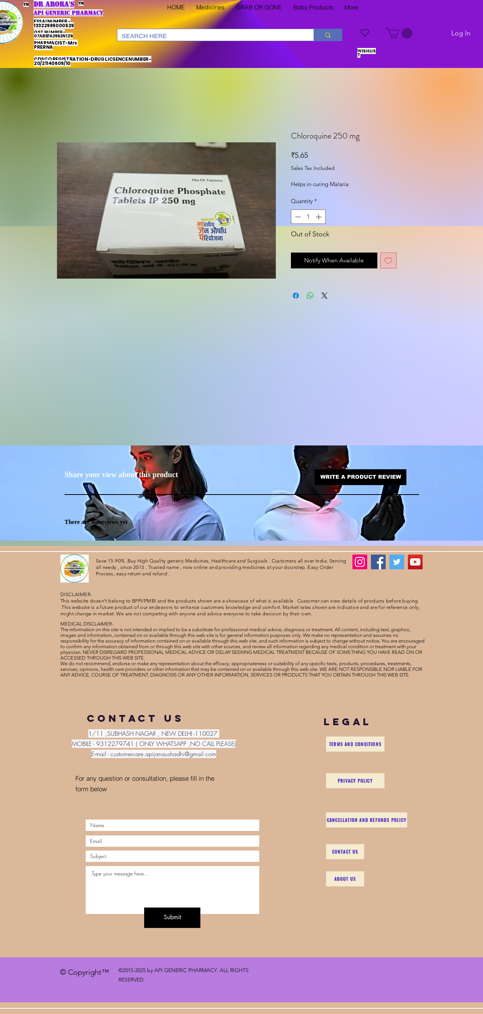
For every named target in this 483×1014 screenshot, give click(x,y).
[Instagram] (359, 562)
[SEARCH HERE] (210, 36)
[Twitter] (396, 562)
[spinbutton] (308, 217)
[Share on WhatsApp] (310, 295)
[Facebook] (378, 562)
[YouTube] (415, 562)
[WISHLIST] (364, 33)
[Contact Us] (345, 851)
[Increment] (319, 217)
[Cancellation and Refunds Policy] (366, 820)
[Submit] (172, 918)
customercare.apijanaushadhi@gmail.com (163, 754)
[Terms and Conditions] (355, 744)
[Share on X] (324, 295)
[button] (210, 7)
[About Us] (345, 878)
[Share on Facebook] (295, 295)
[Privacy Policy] (355, 780)
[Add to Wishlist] (388, 261)
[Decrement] (297, 217)
